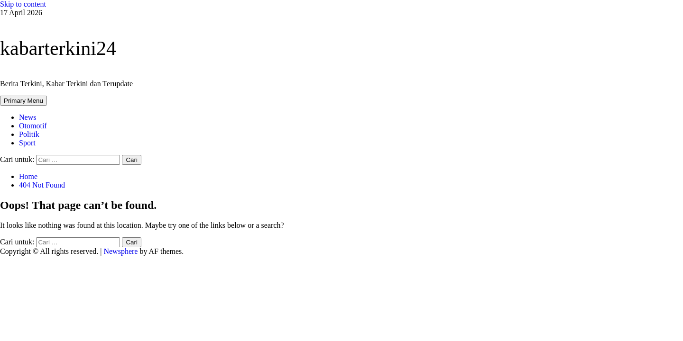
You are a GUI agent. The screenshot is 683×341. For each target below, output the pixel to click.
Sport (27, 143)
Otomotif (33, 126)
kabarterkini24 (58, 48)
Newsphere (120, 251)
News (27, 117)
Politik (29, 134)
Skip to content (23, 4)
